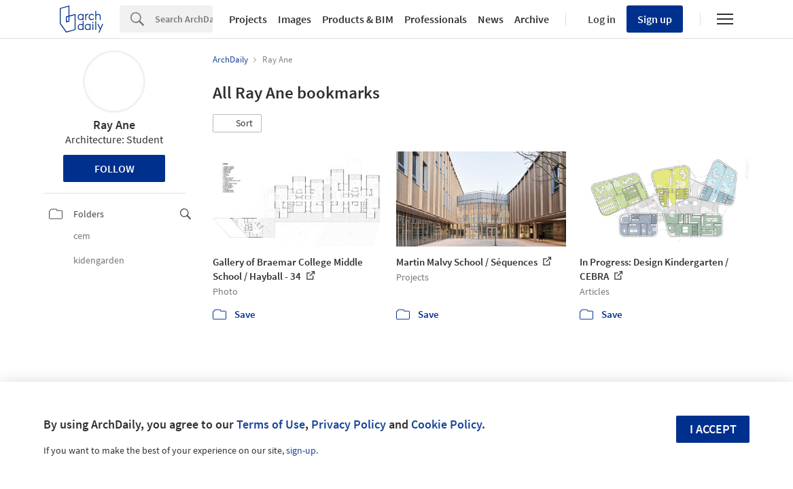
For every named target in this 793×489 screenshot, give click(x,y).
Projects (248, 19)
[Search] (184, 19)
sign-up (301, 450)
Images (294, 19)
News (491, 19)
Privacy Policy (348, 424)
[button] (237, 123)
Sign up (654, 19)
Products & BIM (357, 19)
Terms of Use (270, 424)
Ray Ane (114, 124)
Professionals (435, 19)
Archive (531, 19)
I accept (713, 429)
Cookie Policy (446, 424)
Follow (114, 168)
